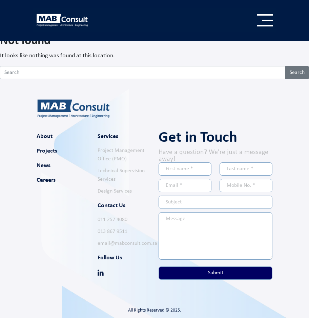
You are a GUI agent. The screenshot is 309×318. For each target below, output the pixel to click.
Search (297, 72)
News (43, 165)
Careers (46, 180)
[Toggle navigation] (265, 20)
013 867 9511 (112, 231)
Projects (47, 151)
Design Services (115, 191)
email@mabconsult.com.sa (127, 243)
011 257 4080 (112, 219)
